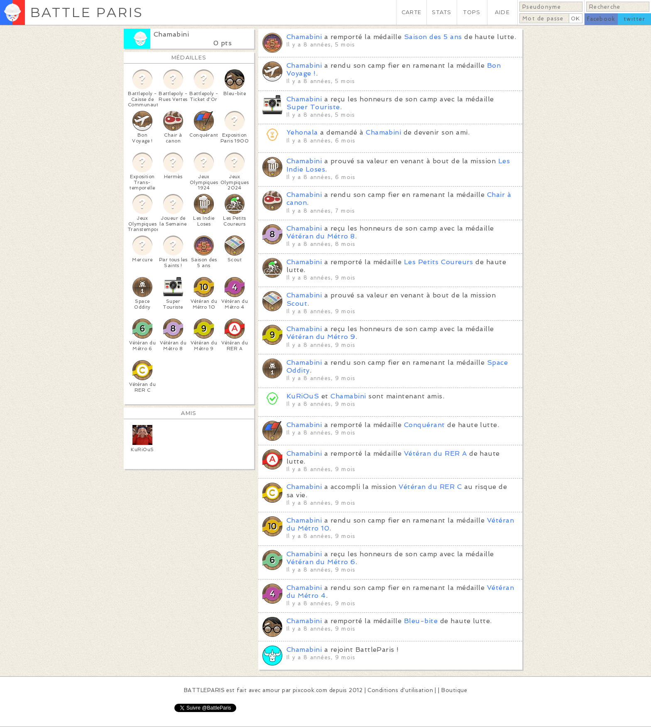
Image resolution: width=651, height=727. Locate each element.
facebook (601, 19)
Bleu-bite (421, 621)
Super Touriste (313, 107)
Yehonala (302, 132)
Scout (296, 303)
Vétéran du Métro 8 (320, 236)
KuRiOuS (302, 396)
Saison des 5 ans (433, 37)
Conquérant (424, 425)
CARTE (411, 12)
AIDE (502, 12)
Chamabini (171, 34)
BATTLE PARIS (86, 12)
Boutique (454, 690)
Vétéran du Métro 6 (320, 562)
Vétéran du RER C (430, 487)
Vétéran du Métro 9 (320, 337)
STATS (441, 12)
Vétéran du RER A (435, 453)
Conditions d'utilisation (400, 690)
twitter (634, 19)
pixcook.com (310, 690)
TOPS (471, 12)
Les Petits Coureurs (438, 262)
